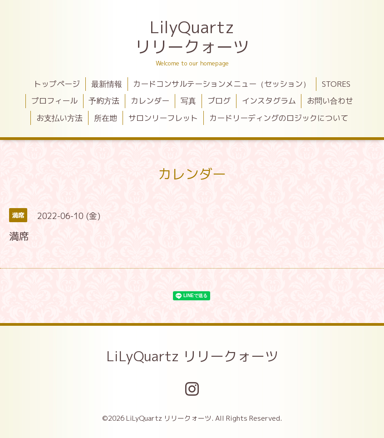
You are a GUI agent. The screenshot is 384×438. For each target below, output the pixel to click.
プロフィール (54, 100)
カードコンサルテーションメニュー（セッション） (221, 84)
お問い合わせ (330, 100)
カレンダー (150, 100)
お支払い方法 (59, 118)
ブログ (219, 100)
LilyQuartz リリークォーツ (192, 36)
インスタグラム (269, 100)
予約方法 (104, 100)
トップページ (57, 84)
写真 (188, 100)
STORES (336, 84)
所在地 (105, 118)
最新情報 (106, 84)
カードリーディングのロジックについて (278, 118)
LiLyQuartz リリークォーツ (192, 356)
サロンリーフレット (163, 118)
